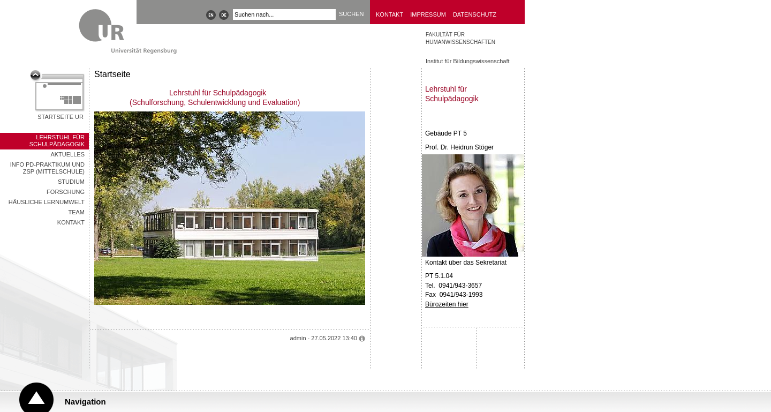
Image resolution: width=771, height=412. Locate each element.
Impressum (428, 14)
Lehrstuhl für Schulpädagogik (57, 140)
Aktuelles (67, 154)
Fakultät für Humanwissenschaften (460, 38)
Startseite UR (60, 117)
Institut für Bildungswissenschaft (468, 61)
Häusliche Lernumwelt (47, 202)
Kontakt (389, 14)
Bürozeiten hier (446, 304)
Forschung (66, 192)
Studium (71, 181)
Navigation (85, 401)
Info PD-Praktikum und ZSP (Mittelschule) (47, 168)
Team (76, 212)
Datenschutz (474, 14)
